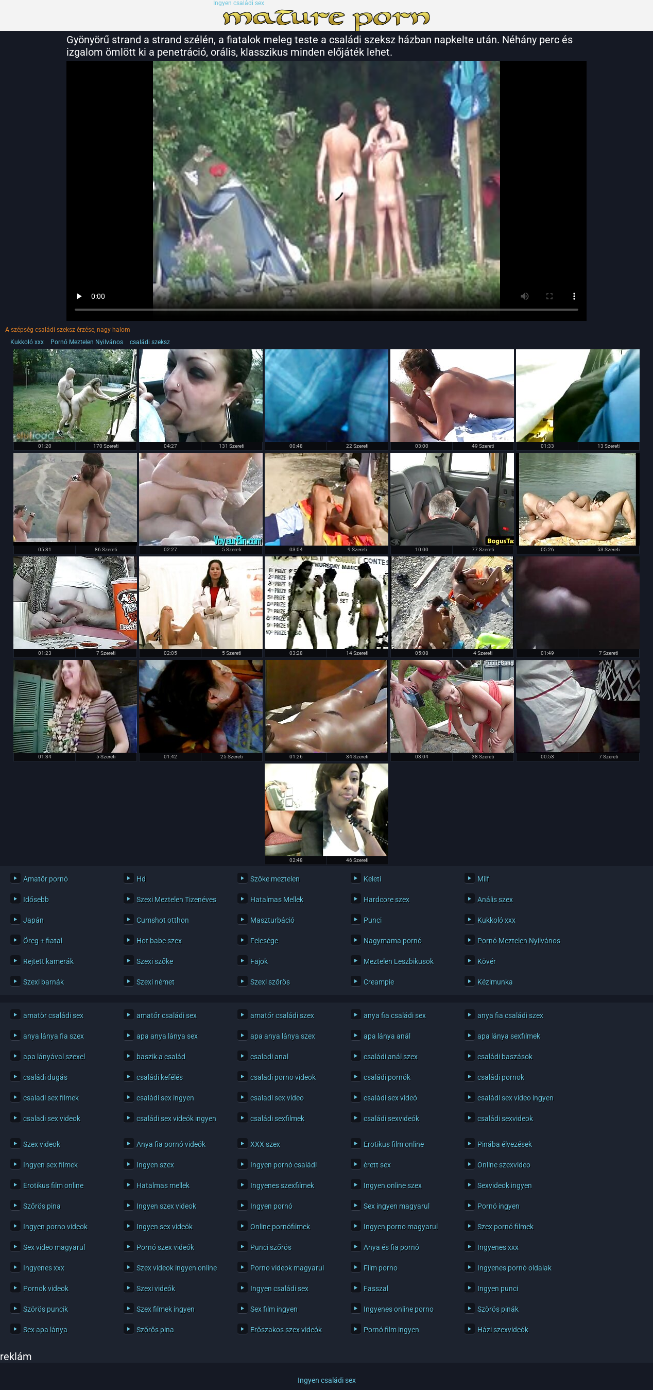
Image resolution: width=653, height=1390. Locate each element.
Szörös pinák (498, 1309)
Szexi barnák (43, 982)
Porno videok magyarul (287, 1268)
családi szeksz (150, 342)
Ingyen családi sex (238, 3)
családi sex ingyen (165, 1098)
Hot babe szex (159, 941)
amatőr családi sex (166, 1015)
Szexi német (155, 982)
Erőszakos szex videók (286, 1330)
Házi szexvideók (502, 1330)
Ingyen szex (155, 1165)
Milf (483, 879)
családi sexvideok (505, 1118)
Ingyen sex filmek (50, 1165)
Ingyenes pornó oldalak (514, 1268)
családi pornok (500, 1077)
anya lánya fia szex (53, 1036)
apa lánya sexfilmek (508, 1036)
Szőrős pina (155, 1330)
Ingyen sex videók (164, 1227)
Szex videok (41, 1144)
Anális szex (495, 899)
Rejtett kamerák (48, 961)
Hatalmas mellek (163, 1185)
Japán (33, 920)
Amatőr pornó (45, 879)
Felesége (264, 941)
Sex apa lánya (45, 1330)
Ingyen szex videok (166, 1206)
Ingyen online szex (393, 1185)
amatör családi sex (53, 1015)
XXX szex (265, 1144)
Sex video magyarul (54, 1247)
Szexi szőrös (270, 982)
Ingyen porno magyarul (401, 1227)
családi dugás (45, 1077)
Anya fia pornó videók (170, 1144)
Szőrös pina (42, 1206)
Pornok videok (45, 1288)
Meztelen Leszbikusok (399, 961)
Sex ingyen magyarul (396, 1206)
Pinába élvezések (504, 1144)
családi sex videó (390, 1098)
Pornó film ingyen (391, 1330)
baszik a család (160, 1057)
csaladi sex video (277, 1098)
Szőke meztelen (275, 879)
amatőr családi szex (282, 1015)
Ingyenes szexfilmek (282, 1185)
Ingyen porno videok (55, 1227)
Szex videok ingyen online (176, 1268)
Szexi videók (155, 1288)
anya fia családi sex (395, 1015)
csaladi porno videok (283, 1077)
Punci (373, 920)
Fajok (259, 961)
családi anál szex (391, 1057)
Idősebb (36, 899)
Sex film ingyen (274, 1309)
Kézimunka (495, 982)
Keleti (372, 879)
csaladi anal (269, 1057)
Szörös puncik (45, 1309)
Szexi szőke (154, 961)
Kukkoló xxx (27, 342)
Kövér (486, 961)
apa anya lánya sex (167, 1036)
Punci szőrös (270, 1247)
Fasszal (376, 1288)
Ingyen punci (497, 1288)
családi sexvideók (391, 1118)
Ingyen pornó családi (283, 1165)
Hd (141, 879)
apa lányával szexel (54, 1057)
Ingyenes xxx (498, 1247)
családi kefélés (159, 1077)
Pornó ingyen (498, 1206)
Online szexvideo (503, 1165)
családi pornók (387, 1077)
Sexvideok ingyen (504, 1185)
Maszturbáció (272, 920)
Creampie (379, 982)
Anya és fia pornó (391, 1247)
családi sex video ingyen (515, 1098)
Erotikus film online (394, 1144)
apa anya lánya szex (282, 1036)
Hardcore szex (386, 899)
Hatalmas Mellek (276, 899)
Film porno (381, 1268)
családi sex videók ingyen (176, 1118)
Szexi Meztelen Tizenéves (176, 899)
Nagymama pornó (393, 941)
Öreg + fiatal (42, 941)
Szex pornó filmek (505, 1227)
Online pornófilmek (280, 1227)
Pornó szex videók (165, 1247)
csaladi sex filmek (51, 1098)
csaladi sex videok (51, 1118)
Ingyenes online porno (399, 1309)
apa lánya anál (387, 1036)
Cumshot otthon (162, 920)
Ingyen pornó (271, 1206)
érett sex (377, 1165)
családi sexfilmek (277, 1118)
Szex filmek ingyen (165, 1309)
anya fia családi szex (510, 1015)
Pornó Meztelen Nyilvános (86, 342)
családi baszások (504, 1057)
